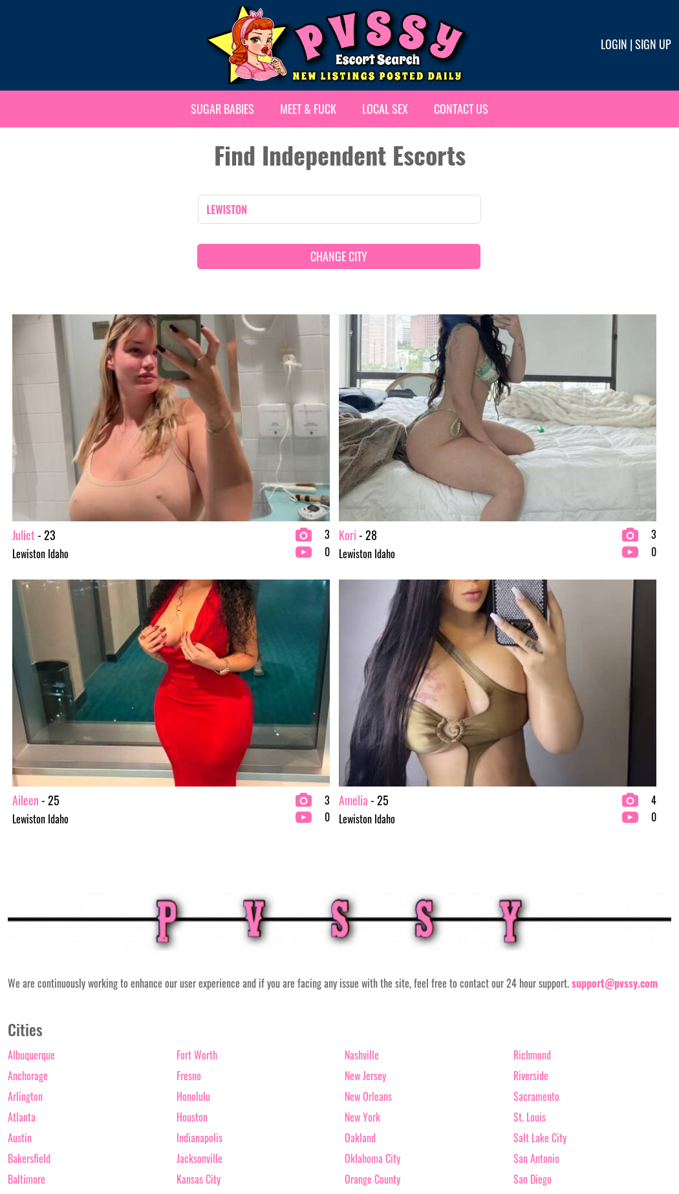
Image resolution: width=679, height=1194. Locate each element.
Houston (192, 851)
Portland (361, 1017)
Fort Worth (197, 789)
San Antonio (536, 892)
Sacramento (536, 830)
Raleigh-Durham (375, 1037)
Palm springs (369, 954)
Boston (21, 934)
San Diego (532, 913)
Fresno (189, 810)
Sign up (653, 44)
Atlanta (22, 851)
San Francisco (539, 934)
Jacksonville (199, 892)
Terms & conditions (515, 1140)
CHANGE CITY (338, 256)
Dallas (19, 1017)
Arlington (25, 830)
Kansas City (199, 913)
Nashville (362, 789)
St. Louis (529, 851)
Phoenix (359, 996)
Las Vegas (195, 934)
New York (362, 851)
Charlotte (25, 954)
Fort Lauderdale (37, 1058)
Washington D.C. (544, 1037)
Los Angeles (199, 954)
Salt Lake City (539, 872)
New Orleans (368, 830)
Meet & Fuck (308, 108)
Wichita (528, 1058)
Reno (354, 1058)
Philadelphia (368, 975)
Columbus (26, 996)
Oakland (360, 872)
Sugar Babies (222, 108)
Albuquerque (31, 789)
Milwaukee (197, 1037)
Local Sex (385, 108)
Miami (188, 1017)
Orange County (372, 913)
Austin (20, 872)
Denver (21, 1037)
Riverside (530, 810)
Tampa (526, 996)
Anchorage (28, 810)
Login (614, 44)
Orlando (359, 934)
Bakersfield (29, 892)
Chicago (23, 975)
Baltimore (26, 913)
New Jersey (365, 810)
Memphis (194, 996)
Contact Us (461, 108)
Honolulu (193, 830)
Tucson (526, 1017)
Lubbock (192, 975)
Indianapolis (199, 872)
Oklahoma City (372, 892)
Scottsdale (533, 954)
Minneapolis (199, 1058)
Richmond (532, 789)
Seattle (527, 975)
